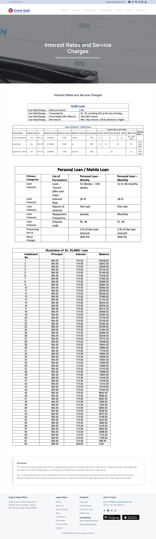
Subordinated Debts (88, 524)
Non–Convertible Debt (89, 520)
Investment (90, 10)
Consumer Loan (86, 509)
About (64, 10)
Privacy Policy (61, 524)
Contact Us (141, 10)
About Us (60, 505)
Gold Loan (84, 502)
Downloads (60, 520)
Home (58, 502)
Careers (128, 10)
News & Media (106, 10)
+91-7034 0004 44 (16, 2)
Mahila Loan (84, 513)
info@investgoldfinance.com (115, 2)
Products (76, 10)
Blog (118, 10)
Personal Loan (85, 505)
